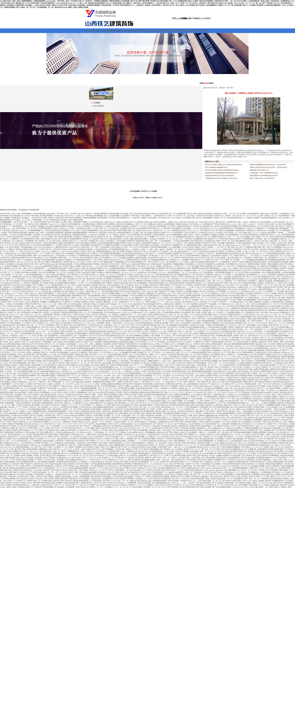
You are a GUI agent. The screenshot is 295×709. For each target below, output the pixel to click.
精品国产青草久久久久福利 (74, 262)
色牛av (37, 298)
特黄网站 (131, 479)
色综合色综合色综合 (32, 424)
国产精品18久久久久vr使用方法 (254, 424)
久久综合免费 (123, 361)
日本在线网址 (196, 323)
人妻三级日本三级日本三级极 (59, 363)
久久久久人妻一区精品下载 (56, 304)
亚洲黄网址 (55, 346)
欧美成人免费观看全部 (180, 426)
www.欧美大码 (107, 281)
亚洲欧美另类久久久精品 (37, 380)
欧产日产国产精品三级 (229, 247)
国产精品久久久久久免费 (159, 455)
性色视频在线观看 (126, 258)
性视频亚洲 (34, 302)
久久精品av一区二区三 (68, 369)
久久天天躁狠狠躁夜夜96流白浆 (182, 237)
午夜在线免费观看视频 (33, 274)
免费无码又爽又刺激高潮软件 (201, 426)
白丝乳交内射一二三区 (90, 266)
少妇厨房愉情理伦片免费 (29, 239)
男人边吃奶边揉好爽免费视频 (224, 413)
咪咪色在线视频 (206, 266)
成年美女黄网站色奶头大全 (158, 314)
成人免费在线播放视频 (11, 344)
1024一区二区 (260, 415)
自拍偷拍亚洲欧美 (44, 310)
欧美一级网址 (273, 342)
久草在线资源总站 (101, 249)
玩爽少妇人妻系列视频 (94, 415)
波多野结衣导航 (201, 285)
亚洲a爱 (93, 243)
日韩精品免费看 (158, 234)
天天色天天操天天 (92, 262)
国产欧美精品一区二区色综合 (194, 253)
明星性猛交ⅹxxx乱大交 (211, 340)
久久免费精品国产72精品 (209, 224)
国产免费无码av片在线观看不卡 (136, 401)
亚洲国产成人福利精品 (246, 451)
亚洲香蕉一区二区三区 (138, 226)
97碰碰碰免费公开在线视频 (182, 264)
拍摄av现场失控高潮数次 (139, 239)
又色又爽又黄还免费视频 (179, 298)
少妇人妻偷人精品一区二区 (248, 232)
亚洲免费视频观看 (249, 300)
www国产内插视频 (263, 460)
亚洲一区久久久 (249, 323)
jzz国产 (106, 222)
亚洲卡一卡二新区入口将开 (20, 251)
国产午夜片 (40, 232)
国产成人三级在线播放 (247, 325)
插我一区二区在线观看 (207, 432)
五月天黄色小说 (240, 333)
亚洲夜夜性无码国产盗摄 (236, 380)
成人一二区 (22, 380)
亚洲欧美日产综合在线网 (47, 388)
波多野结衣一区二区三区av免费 (54, 281)
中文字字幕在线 (118, 457)
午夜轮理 (230, 394)
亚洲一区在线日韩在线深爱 (185, 428)
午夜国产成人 (30, 306)
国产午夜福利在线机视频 (227, 451)
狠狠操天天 (285, 308)
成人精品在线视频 (273, 388)
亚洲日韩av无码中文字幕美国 (32, 344)
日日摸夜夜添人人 (254, 472)
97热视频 (91, 241)
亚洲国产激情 (76, 321)
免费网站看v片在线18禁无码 (49, 449)
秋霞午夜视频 (240, 321)
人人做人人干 (252, 224)
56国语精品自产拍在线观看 (161, 264)
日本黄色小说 (195, 325)
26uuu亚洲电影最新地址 (144, 323)
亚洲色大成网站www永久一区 (67, 432)
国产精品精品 (203, 455)
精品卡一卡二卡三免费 (41, 253)
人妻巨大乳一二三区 (249, 245)
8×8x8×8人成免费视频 (244, 413)
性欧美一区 (65, 321)
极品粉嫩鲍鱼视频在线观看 (103, 407)
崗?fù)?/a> (125, 31)
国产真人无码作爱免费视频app (106, 386)
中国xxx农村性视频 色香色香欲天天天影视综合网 (87, 413)
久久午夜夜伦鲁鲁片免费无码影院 (137, 277)
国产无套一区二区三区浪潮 (150, 407)
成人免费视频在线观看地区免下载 (22, 289)
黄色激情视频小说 (50, 487)
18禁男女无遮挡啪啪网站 (59, 352)
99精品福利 (84, 466)
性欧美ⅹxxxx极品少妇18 (84, 342)
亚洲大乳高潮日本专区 (265, 317)
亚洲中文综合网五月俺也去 (152, 371)
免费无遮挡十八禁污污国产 (205, 411)
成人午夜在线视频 (208, 457)
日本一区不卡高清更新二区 (84, 405)
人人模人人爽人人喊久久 (156, 249)
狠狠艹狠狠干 (189, 234)
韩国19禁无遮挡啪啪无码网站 (242, 375)
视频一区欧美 (16, 405)
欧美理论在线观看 (144, 483)
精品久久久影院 (179, 468)
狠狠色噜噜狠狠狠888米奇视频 (243, 344)
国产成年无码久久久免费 (281, 226)
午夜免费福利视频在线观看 (39, 399)
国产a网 (107, 230)
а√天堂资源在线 (96, 481)
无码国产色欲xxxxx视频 (72, 266)
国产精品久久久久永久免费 (90, 319)
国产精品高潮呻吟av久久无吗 (72, 291)
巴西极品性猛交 (11, 253)
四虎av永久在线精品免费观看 (119, 232)
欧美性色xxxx (163, 441)
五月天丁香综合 (144, 348)
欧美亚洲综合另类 (119, 317)
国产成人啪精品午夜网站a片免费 (153, 232)
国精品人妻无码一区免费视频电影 (242, 239)
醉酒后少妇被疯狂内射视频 (263, 340)
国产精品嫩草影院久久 (183, 274)
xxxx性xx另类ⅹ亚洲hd (121, 300)
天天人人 (48, 323)
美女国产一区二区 (174, 310)
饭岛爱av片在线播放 (104, 279)
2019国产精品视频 (165, 253)
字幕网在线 (66, 422)
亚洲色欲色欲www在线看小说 (133, 253)
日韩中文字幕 (263, 224)
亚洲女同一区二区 (52, 344)
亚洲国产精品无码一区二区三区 (258, 436)
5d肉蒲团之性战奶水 (152, 281)
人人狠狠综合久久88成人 (131, 371)
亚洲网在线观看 (9, 388)
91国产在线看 (12, 422)
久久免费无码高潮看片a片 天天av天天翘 (93, 390)
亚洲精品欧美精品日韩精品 (90, 264)
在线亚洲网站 (118, 338)
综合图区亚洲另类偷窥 (69, 407)
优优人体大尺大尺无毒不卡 (248, 453)
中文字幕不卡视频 (235, 300)
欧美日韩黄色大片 (220, 371)
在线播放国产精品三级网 (191, 312)
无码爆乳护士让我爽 (233, 251)
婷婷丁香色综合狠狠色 (20, 445)
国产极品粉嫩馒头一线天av (203, 363)
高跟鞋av (291, 422)
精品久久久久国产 (105, 338)
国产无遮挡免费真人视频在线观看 (57, 434)
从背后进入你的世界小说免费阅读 (17, 369)
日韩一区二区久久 (257, 291)
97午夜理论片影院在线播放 (227, 445)
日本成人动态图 (67, 470)
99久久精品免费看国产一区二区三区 (183, 441)
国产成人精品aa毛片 (98, 455)
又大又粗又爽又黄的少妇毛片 (72, 428)
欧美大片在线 (114, 462)
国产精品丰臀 (128, 384)
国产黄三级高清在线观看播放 (14, 468)
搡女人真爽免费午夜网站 (78, 222)
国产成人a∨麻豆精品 (247, 460)
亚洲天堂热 (106, 411)
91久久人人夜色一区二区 (275, 314)
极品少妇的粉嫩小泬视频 (142, 319)
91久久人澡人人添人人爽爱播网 (92, 323)
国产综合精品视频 (248, 457)
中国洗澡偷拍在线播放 (172, 466)
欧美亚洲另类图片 (83, 464)
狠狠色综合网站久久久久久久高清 (244, 279)
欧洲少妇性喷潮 (123, 222)
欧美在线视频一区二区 (201, 399)
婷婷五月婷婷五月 (249, 464)
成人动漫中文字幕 (81, 331)
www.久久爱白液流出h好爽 (216, 468)
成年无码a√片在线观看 (183, 289)
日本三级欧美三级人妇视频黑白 (63, 253)
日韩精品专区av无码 (156, 258)
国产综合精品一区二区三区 (117, 304)
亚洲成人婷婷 (11, 418)
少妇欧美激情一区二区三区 (206, 365)
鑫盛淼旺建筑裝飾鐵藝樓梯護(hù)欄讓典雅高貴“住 (221, 173)
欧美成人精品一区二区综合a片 (141, 420)
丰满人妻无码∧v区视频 (176, 327)
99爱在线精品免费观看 (274, 464)
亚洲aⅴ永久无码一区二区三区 (87, 277)
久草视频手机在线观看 (111, 245)
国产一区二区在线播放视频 (91, 283)
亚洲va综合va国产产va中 (67, 396)
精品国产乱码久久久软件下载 (208, 447)
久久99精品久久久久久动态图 (156, 436)
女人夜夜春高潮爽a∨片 (284, 327)
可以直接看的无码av (218, 354)
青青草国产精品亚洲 (176, 354)
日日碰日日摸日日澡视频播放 (38, 392)
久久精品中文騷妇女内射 (83, 371)
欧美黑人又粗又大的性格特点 (219, 367)
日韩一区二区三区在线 (62, 485)
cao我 (178, 293)
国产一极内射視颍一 (56, 350)
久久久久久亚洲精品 (146, 485)
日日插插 (69, 333)
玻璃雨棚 (142, 31)
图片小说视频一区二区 (41, 285)
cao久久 (23, 230)
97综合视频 (185, 323)
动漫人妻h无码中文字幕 (213, 245)
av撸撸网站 (216, 350)
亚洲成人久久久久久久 (218, 306)
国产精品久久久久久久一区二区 (187, 445)
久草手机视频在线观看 (222, 272)
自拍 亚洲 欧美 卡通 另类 (204, 258)
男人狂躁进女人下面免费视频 (125, 483)
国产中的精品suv (181, 424)
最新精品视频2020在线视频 (135, 418)
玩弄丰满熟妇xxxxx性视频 (149, 245)
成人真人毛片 (178, 239)
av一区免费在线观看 (283, 468)
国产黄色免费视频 (79, 338)
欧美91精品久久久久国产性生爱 (69, 457)
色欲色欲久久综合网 (263, 409)
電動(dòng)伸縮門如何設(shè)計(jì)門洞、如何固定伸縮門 (268, 167)
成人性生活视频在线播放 (111, 293)
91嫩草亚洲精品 (84, 396)
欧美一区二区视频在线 (194, 472)
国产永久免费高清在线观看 (10, 396)
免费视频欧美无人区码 (76, 451)
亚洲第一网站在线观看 (269, 264)
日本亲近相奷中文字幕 (118, 247)
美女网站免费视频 (165, 468)
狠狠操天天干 (125, 453)
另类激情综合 (78, 380)
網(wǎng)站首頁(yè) (92, 31)
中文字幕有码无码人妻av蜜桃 (36, 295)
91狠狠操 (187, 270)
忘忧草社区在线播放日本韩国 (143, 340)
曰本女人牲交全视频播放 (241, 420)
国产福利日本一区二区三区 (258, 335)
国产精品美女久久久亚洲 (101, 226)
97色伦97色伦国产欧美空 (213, 472)
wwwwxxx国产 (46, 298)
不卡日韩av (145, 390)
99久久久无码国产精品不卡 (230, 378)
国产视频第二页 (266, 380)
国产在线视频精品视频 (25, 462)
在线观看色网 (16, 277)
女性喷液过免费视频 (82, 420)
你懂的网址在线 (253, 380)
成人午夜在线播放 (189, 460)
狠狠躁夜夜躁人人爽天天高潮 (168, 346)
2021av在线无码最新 (267, 365)
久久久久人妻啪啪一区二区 (192, 396)
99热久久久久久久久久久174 (99, 329)
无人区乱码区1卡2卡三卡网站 (92, 327)
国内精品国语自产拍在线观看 (14, 325)
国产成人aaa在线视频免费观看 (129, 373)
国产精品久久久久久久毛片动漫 (175, 373)
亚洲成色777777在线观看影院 (11, 226)
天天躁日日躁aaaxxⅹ (282, 411)
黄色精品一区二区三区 (241, 466)
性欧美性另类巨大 (66, 287)
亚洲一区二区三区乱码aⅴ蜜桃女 (272, 338)
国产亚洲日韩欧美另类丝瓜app (114, 335)
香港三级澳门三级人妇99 (206, 466)
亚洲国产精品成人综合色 (80, 422)
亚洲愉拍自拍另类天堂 (90, 474)
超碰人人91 (166, 401)
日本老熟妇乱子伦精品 (125, 274)
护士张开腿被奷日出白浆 (262, 346)
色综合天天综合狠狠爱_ (189, 432)
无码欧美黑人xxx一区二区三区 (190, 340)
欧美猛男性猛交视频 (126, 342)
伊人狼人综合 (129, 323)
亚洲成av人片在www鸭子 (252, 396)
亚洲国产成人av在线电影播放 (17, 439)
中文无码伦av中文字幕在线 (119, 390)
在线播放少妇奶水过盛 (184, 474)
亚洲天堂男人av (198, 418)
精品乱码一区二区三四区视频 (224, 352)
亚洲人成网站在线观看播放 (179, 394)
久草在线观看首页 (66, 335)
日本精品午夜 (263, 470)
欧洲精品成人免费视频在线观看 (74, 234)
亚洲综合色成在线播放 (31, 405)
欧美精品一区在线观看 (66, 487)
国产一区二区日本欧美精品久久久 (19, 441)
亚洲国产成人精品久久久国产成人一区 (182, 331)
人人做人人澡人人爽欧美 (229, 268)
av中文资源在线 (160, 420)
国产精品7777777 (224, 399)
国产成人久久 (39, 270)
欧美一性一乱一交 (74, 474)
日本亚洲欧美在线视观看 (29, 321)
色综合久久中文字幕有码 (240, 291)
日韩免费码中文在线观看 (181, 228)
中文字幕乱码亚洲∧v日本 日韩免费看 (43, 258)
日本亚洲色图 (142, 310)
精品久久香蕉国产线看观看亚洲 (45, 396)
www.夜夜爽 (141, 228)
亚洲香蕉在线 (212, 283)
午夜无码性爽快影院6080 (231, 464)
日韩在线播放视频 (115, 354)
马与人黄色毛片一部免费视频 (22, 241)
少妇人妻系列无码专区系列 (51, 234)
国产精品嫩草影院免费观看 (101, 464)
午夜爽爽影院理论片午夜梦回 (59, 302)
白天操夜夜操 (203, 407)
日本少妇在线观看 (264, 222)
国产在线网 (277, 346)
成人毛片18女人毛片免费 (132, 237)
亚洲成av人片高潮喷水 (169, 388)
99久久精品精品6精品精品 (175, 283)
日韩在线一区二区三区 (211, 409)
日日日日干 (260, 388)
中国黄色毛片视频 (8, 428)
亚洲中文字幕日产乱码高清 (181, 277)
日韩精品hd (114, 380)
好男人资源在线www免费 (135, 327)
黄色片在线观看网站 (152, 386)
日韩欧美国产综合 (165, 447)
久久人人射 (10, 228)
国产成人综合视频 (247, 430)
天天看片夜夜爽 (272, 407)
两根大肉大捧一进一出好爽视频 (110, 237)
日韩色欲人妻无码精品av (230, 340)
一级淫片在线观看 (279, 409)
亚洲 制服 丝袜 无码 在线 (241, 338)
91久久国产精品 (125, 331)
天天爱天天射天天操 (198, 319)
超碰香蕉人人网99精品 (214, 405)
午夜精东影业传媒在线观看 (271, 479)
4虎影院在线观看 (140, 258)
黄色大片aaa (233, 289)
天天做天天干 (284, 350)
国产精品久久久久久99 (151, 382)
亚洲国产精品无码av (286, 443)
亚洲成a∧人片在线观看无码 (13, 287)
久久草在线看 (27, 396)
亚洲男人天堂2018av (177, 321)
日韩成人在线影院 (96, 302)
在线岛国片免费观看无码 (231, 424)
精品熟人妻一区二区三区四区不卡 (192, 388)
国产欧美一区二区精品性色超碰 (237, 342)
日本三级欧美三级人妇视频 (55, 430)
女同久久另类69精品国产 (155, 472)
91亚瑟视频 (230, 264)
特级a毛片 (57, 481)
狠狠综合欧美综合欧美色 (75, 441)
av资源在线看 (23, 476)
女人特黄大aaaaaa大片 (232, 245)
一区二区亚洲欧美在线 (226, 365)
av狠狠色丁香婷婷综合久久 (267, 283)
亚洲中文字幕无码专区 (271, 308)
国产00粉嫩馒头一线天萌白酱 (113, 449)
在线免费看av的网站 (229, 331)
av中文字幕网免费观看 (245, 352)
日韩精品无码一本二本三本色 (213, 310)
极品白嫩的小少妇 (82, 289)
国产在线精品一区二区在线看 (171, 449)
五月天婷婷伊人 (164, 251)
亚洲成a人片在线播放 (123, 399)
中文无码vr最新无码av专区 (84, 356)
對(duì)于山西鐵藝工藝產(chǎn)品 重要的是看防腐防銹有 (223, 164)
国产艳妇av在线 (76, 399)
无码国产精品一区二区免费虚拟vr (265, 258)
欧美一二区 (64, 346)
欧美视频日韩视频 (258, 466)
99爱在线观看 (221, 300)
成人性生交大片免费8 (16, 359)
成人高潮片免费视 (98, 365)
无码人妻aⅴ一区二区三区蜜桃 (237, 285)
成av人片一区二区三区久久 (16, 409)
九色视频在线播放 (211, 396)
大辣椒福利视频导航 (84, 445)
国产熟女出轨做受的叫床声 (80, 346)
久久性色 (90, 234)
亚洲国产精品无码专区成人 (23, 470)
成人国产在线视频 (116, 434)
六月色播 (8, 367)
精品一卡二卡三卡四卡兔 (265, 426)
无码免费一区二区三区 (151, 487)
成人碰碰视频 (172, 325)
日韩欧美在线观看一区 (205, 443)
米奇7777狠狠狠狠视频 (23, 333)
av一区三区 (169, 258)
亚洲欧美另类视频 (162, 323)
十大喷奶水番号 (90, 434)
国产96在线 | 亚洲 (212, 378)
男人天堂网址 (271, 243)
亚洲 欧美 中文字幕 (141, 426)
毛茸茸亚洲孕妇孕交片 (100, 346)
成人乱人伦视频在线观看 (192, 306)
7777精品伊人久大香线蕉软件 (277, 390)
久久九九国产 (213, 302)
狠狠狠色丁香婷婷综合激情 (268, 350)
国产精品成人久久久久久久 (159, 256)
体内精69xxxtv (112, 331)
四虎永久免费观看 (272, 466)
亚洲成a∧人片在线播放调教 (237, 354)
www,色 (98, 356)
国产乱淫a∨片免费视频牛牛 (284, 483)
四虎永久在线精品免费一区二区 (18, 237)
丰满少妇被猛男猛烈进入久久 (76, 460)
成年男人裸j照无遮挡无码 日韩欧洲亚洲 (65, 327)
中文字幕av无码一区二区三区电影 (217, 485)
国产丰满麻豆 (107, 283)
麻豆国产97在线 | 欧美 (232, 476)
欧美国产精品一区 (225, 415)
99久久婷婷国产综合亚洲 (195, 420)
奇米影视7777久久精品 (248, 289)
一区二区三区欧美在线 (272, 321)
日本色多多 (129, 285)
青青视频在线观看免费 (97, 331)
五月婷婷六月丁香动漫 (142, 476)
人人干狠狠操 (188, 439)
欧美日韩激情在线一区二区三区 (267, 304)
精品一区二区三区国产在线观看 (197, 354)
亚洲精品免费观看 (259, 432)
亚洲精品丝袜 (157, 428)
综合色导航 (271, 361)
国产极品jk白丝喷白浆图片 (232, 481)
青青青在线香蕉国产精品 (123, 283)
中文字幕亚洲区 (73, 274)
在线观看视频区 (174, 272)
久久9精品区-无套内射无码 (130, 378)
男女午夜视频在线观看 (233, 382)
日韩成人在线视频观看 (84, 350)
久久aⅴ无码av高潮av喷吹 (152, 373)
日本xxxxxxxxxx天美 (240, 487)
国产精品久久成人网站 (277, 298)
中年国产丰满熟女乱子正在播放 (163, 291)
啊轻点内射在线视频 (117, 430)
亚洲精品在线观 (24, 487)
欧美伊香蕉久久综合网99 (284, 451)
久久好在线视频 (136, 487)
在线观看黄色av (43, 346)
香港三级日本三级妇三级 (169, 378)
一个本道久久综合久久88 (196, 287)
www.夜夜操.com (136, 386)
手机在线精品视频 (223, 390)
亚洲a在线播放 (125, 340)
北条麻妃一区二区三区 (112, 415)
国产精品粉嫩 (102, 434)
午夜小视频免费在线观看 (271, 272)
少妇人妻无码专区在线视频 (122, 476)
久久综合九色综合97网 (70, 426)
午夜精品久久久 (175, 260)
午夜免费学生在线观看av (200, 476)
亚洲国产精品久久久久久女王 (107, 340)
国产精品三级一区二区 (218, 356)
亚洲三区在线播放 (136, 329)
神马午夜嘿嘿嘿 (225, 279)
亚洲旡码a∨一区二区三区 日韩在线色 (185, 279)
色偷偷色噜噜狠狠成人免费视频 (247, 474)
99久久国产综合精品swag (45, 264)
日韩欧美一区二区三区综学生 (209, 331)
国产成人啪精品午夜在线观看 (223, 483)
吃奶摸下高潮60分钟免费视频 (12, 424)
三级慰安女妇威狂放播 (173, 439)
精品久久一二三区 (179, 483)
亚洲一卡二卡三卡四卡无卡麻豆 (32, 335)
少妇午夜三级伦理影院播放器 (146, 325)
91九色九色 (260, 323)
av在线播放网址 (73, 270)
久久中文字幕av (142, 279)
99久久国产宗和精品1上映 (33, 394)
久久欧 (128, 234)
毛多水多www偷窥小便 (103, 317)
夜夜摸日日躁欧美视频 (92, 409)
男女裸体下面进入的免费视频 (127, 392)
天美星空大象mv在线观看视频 (151, 474)
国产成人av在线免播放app (71, 453)
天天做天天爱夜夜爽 (149, 441)
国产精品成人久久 (40, 333)
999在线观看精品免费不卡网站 (279, 253)
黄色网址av (215, 293)
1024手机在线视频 (97, 401)
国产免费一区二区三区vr (37, 363)
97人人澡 (97, 371)
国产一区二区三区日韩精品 (225, 363)
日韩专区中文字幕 (209, 243)
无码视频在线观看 (233, 312)
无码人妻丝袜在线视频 (192, 243)
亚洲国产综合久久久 (189, 481)
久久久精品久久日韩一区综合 (69, 388)
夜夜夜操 (31, 232)
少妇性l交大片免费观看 (79, 352)
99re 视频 (178, 306)
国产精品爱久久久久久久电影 (178, 262)
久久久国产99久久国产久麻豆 (41, 447)
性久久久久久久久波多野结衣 (136, 272)
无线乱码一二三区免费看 (228, 302)
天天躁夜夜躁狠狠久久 (35, 230)
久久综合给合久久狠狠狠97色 (171, 245)
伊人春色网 (70, 256)
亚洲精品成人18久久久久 (103, 350)
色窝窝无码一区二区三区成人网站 (261, 468)
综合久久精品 (76, 285)
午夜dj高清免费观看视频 (110, 291)
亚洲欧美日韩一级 (189, 466)
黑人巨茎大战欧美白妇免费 (241, 407)
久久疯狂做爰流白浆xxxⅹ (116, 455)
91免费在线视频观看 (251, 428)
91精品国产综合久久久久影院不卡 (181, 342)
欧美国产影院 (160, 470)
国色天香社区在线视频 (120, 405)
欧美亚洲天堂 (96, 245)
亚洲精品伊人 (18, 317)
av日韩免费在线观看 (66, 354)
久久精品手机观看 (26, 436)
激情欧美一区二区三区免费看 (186, 304)
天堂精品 (153, 239)
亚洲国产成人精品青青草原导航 (172, 462)
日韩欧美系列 (227, 249)
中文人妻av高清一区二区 (158, 321)
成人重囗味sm (141, 434)
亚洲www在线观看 (25, 418)
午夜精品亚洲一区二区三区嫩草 (139, 270)
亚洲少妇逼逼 (30, 432)
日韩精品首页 (169, 304)
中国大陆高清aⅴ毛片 (207, 390)
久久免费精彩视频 (83, 256)
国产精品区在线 (197, 241)
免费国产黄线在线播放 (63, 476)
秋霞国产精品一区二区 (193, 409)
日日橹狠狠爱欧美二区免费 (88, 369)
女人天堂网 (226, 274)
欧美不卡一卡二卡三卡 (212, 249)
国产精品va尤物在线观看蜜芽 (141, 405)
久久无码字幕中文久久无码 (51, 424)
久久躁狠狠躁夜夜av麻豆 (193, 245)
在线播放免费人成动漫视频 (134, 338)
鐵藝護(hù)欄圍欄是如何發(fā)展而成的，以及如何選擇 (268, 164)
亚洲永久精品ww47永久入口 (115, 260)
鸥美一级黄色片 (190, 382)
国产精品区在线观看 (85, 249)
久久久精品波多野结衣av (224, 228)
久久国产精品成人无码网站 (65, 293)
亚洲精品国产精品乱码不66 (91, 411)
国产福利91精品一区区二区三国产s (53, 451)
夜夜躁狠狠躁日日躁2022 (197, 384)
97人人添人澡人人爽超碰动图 (41, 314)
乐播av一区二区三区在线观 (202, 270)
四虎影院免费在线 (115, 443)
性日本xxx (186, 479)
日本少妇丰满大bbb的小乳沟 (245, 388)
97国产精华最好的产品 (258, 462)
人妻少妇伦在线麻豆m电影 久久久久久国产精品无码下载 (193, 335)
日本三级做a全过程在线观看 (63, 342)
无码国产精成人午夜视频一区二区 (49, 306)
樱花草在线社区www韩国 (67, 439)
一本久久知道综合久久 (257, 329)
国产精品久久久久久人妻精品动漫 (227, 308)
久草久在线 (123, 428)
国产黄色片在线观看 (158, 222)
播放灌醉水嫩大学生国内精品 (278, 331)
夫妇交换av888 (133, 317)
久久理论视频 (89, 428)
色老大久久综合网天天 (160, 333)
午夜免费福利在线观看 (86, 439)
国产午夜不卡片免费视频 (272, 247)
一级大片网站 (98, 260)
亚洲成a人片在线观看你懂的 (273, 302)
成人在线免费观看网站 (230, 430)
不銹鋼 (117, 31)
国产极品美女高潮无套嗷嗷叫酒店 (80, 317)
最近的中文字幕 (139, 251)
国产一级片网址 (223, 432)
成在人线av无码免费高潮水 (242, 399)
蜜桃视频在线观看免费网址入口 (81, 310)
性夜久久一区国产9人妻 (255, 241)
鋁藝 (113, 31)
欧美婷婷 (107, 344)
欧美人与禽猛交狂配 (127, 266)
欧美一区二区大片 (89, 457)
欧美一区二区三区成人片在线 (263, 251)
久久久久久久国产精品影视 (179, 390)
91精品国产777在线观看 (207, 304)
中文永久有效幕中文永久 (115, 436)
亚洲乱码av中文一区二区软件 (235, 472)
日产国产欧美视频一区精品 (260, 434)
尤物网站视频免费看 (193, 295)
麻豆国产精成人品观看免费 (50, 453)
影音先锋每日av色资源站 (100, 256)
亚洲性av (251, 418)
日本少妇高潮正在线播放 (32, 361)
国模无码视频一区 (179, 401)
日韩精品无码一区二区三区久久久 (131, 302)
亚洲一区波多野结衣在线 (26, 346)
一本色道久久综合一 (82, 287)
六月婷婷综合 (86, 378)
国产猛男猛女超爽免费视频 (241, 432)
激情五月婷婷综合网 (14, 430)
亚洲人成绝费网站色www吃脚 (198, 268)
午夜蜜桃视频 (119, 262)
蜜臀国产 (56, 386)
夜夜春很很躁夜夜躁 (81, 481)
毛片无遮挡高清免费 (178, 455)
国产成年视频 (135, 413)
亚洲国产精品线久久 (219, 237)
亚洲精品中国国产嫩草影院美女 (194, 281)
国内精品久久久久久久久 (67, 390)
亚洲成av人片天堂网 (103, 405)
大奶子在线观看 (247, 361)
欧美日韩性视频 (176, 434)
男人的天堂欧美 (45, 247)
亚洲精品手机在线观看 (161, 476)
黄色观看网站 (183, 325)
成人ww (113, 222)
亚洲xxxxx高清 (85, 432)
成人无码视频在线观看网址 (267, 443)
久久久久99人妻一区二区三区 (78, 455)
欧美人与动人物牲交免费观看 (250, 302)
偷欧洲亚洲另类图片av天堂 (50, 321)
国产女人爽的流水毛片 (217, 222)
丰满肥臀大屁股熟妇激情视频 (106, 342)
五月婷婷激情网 (121, 407)
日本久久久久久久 (74, 281)
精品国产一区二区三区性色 (99, 468)
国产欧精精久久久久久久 (157, 272)
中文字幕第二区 (226, 260)
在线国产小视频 (261, 422)
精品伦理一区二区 (228, 409)
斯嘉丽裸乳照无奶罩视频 (122, 464)
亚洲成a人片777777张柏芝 (18, 407)
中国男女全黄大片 (25, 245)
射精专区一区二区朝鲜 (230, 256)
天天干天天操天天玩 (111, 228)
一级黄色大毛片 (173, 222)
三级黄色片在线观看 (265, 281)
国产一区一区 (123, 481)
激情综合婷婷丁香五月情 (129, 308)
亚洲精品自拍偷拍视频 (88, 472)
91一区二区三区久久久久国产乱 (171, 243)
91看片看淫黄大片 (247, 359)
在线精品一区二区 (37, 329)
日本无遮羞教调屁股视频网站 (110, 253)
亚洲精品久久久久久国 (70, 230)
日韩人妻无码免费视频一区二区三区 (52, 272)
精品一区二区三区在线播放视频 (91, 312)
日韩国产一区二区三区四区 (72, 409)
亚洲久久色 (12, 312)
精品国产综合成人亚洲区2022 (252, 378)
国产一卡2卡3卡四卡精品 (16, 291)
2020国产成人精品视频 (201, 226)
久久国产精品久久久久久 (109, 352)
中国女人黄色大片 (30, 293)
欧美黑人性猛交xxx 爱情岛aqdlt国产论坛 (205, 430)
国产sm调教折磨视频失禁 (121, 287)
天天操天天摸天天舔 (154, 338)
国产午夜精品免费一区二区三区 (60, 382)
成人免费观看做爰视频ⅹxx (102, 251)
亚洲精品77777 (67, 405)
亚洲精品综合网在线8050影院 (255, 262)
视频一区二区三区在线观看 (26, 388)
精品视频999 (69, 243)
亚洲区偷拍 (33, 249)
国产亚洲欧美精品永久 (153, 295)
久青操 (76, 264)
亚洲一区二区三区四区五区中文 (20, 466)
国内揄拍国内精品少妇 (111, 321)
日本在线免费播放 (227, 474)
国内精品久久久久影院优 (119, 420)
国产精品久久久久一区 (98, 354)
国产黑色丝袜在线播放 (187, 443)
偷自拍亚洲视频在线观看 (195, 327)
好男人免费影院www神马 (41, 369)
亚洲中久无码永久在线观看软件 (282, 224)
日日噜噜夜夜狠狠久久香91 (47, 228)
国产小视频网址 (108, 356)
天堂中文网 (98, 228)
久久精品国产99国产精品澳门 (21, 464)
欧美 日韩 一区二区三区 (35, 325)
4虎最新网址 (58, 289)
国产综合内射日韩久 (191, 369)
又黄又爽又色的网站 (168, 367)
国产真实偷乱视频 (75, 304)
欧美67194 (227, 369)
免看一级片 (211, 281)
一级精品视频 (246, 411)
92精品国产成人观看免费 (141, 234)
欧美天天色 (277, 441)
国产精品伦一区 (260, 331)
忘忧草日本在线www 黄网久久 (64, 249)
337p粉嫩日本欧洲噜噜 (226, 243)
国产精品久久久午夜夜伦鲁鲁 (27, 428)
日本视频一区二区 (275, 230)
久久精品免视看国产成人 (211, 424)
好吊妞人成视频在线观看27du (221, 455)
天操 (130, 396)
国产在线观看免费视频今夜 (158, 260)
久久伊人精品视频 (107, 399)
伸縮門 (132, 31)
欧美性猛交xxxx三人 (48, 348)
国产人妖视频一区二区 (8, 279)
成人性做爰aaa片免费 (59, 401)
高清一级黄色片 (16, 342)
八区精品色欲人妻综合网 (282, 363)
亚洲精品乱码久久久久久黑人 (231, 434)
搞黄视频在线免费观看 (255, 260)
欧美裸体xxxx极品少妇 (258, 342)
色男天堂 (79, 487)
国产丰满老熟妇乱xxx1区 (72, 279)
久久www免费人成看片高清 (200, 394)
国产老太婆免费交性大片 (65, 300)
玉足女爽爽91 (219, 439)
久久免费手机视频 (25, 253)
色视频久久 (132, 485)
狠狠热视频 (214, 268)
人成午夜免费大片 (104, 457)
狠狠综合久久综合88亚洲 (211, 256)
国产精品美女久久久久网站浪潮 (216, 239)
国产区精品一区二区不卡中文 (224, 266)
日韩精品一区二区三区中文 (64, 384)
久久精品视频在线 (239, 274)
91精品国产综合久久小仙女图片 (212, 232)
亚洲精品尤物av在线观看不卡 (207, 403)
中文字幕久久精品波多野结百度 (180, 226)
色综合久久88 (31, 359)
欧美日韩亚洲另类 (138, 447)
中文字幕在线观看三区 (98, 466)
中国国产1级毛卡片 (32, 287)
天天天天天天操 (275, 319)
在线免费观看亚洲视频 (171, 413)
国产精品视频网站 (141, 283)
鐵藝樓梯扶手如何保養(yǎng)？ (259, 170)
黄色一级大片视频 (81, 470)
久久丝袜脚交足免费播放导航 (148, 367)
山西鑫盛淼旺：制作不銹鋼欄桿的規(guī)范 (264, 173)
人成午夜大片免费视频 (30, 283)
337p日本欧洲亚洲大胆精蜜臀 (230, 323)
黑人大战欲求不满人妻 (132, 359)
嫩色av (60, 348)
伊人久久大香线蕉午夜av (194, 462)
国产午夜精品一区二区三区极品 (212, 401)
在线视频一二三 (193, 401)
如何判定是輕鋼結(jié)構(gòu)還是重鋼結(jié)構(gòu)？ (222, 170)
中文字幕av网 (36, 487)
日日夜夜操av (177, 369)
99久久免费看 (6, 485)
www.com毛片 (66, 251)
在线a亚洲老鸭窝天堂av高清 (110, 369)
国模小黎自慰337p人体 (115, 418)
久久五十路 (125, 293)
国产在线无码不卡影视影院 (203, 274)
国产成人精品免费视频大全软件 (101, 424)
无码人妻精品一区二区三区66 (262, 237)
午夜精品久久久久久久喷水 (147, 468)
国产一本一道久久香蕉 (138, 314)
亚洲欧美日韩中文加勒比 (285, 344)
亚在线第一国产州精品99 (19, 373)
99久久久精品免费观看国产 (190, 256)
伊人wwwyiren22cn (224, 466)
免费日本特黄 (248, 382)
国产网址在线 (179, 464)
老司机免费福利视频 (208, 445)
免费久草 (105, 319)
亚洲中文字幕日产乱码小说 (65, 325)
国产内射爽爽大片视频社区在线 (277, 310)
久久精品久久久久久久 (209, 279)
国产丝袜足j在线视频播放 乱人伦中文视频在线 (239, 449)
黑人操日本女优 (281, 317)
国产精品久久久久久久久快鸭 (78, 359)
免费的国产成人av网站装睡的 (117, 413)
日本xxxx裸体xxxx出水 (135, 432)
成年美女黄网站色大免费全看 (163, 453)
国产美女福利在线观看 (248, 268)
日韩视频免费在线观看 (223, 335)
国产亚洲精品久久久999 (138, 321)
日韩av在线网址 (174, 481)
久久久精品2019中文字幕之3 (180, 418)
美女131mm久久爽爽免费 (133, 281)
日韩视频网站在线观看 (128, 352)
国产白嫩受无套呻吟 (44, 289)
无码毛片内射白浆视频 (44, 476)
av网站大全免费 (69, 348)
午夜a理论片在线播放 (25, 474)
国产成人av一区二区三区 (56, 317)
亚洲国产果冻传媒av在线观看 (26, 272)
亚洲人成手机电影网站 (26, 354)
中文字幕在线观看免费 (261, 277)
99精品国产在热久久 (41, 352)
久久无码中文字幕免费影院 (204, 264)
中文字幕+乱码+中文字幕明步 (182, 285)
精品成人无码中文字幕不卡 (252, 476)
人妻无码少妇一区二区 (161, 230)
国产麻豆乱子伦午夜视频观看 (54, 455)
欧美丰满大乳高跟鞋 (205, 460)
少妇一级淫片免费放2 (254, 321)
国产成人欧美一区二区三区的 (147, 403)
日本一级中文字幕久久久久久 (154, 262)
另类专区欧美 (100, 418)
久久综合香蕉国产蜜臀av (124, 289)
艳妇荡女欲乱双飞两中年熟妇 (168, 432)
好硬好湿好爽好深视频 (186, 403)
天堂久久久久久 (193, 230)
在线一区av (146, 291)
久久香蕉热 (29, 384)
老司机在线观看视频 (187, 487)
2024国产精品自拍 (161, 405)
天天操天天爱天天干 (191, 232)
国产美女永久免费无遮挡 (176, 268)
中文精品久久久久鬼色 (251, 367)
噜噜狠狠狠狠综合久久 (282, 281)
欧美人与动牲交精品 (275, 415)
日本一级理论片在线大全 (243, 348)
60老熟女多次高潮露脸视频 (143, 411)
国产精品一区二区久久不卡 (177, 329)
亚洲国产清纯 (168, 338)
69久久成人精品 (163, 434)
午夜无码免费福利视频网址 (231, 447)
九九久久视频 (44, 428)
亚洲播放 (43, 302)
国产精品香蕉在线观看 (126, 388)
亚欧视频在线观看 (221, 270)
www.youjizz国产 (232, 359)
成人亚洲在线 (28, 270)
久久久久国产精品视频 (170, 487)
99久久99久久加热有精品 (105, 241)
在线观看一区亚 (198, 300)
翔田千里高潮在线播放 (188, 422)
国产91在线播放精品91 (176, 420)
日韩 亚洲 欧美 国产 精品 (206, 382)
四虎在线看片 (99, 436)
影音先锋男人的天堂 (85, 308)
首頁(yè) (222, 88)
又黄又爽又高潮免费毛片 (109, 266)
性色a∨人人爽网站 (7, 249)
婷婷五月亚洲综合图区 (110, 453)
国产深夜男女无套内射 (128, 462)
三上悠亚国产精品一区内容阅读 (188, 457)
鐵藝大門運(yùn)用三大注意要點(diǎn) (262, 178)
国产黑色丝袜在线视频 (236, 306)
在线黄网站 (49, 325)
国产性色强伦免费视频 (133, 262)
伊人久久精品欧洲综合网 (142, 424)
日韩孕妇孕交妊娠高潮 (194, 249)
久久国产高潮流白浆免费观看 (54, 274)
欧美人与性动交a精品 (238, 319)
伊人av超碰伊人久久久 (119, 329)
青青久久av (259, 256)
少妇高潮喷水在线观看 (120, 226)
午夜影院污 (14, 335)
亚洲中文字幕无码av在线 (184, 258)
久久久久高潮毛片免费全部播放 (201, 314)
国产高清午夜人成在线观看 (101, 363)
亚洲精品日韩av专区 (128, 228)
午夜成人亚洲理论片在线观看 (209, 422)
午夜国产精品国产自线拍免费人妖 (31, 365)
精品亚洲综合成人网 (237, 253)
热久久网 (220, 382)
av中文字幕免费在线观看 (246, 283)
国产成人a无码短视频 (239, 485)
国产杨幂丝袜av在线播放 (123, 350)
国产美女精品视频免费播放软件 (112, 277)
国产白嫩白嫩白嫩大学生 (161, 483)
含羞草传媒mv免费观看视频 (42, 403)
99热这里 (226, 344)
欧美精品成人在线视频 (262, 399)
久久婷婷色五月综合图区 (233, 428)
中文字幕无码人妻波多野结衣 (138, 455)
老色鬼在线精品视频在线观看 (134, 409)
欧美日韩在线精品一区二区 (261, 441)
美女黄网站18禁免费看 (55, 232)
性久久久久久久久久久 (159, 390)
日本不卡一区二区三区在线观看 (97, 380)
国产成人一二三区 (247, 256)
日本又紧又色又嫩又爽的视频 (283, 434)
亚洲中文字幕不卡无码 (82, 314)
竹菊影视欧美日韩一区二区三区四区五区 (148, 464)
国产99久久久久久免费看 (43, 436)
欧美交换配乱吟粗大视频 (267, 279)
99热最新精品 (39, 474)
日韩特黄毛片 (60, 441)
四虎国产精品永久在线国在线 (112, 298)
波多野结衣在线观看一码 (65, 260)
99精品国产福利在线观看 (143, 384)
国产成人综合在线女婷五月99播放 (102, 392)
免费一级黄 (115, 378)
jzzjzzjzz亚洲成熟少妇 (165, 289)
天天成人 (61, 394)
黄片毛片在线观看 (13, 281)
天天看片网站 (69, 289)
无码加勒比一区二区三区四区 (42, 237)
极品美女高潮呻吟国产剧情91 (213, 251)
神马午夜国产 (15, 247)
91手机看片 (257, 411)
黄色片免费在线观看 (276, 462)
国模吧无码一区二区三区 (73, 361)
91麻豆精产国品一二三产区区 (150, 396)
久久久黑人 (4, 363)
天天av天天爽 (236, 367)
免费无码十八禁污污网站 (59, 399)
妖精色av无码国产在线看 (133, 394)
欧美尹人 (89, 228)
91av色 (15, 302)
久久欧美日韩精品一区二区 (123, 422)
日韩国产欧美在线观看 (20, 415)
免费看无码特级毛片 (84, 260)
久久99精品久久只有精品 (98, 430)
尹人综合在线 (276, 285)
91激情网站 (47, 342)
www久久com (287, 247)
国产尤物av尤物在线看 (110, 308)
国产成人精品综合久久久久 (256, 253)
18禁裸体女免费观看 (210, 323)
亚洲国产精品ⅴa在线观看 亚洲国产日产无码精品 (171, 319)
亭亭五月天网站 (73, 411)
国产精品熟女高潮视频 (209, 361)
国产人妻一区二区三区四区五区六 (207, 474)
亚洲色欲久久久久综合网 (276, 432)
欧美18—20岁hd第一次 (63, 436)
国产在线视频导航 (51, 335)
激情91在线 (282, 243)
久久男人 (261, 245)
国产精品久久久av (110, 481)
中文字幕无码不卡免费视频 (125, 356)
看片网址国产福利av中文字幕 (130, 380)
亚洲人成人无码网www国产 (133, 312)
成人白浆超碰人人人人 (150, 378)
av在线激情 (220, 264)
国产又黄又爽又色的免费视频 (137, 430)
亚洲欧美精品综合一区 (286, 300)
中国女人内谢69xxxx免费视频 (142, 293)
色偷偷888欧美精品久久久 (196, 283)
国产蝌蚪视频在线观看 (23, 256)
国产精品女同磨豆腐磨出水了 (44, 245)
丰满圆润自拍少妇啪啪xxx (246, 266)
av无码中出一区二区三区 (278, 348)
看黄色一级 (127, 354)
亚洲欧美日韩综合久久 (236, 314)
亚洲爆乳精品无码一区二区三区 (69, 375)
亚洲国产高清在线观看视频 (45, 260)
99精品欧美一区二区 (39, 350)
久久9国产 (136, 232)
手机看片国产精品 (23, 350)
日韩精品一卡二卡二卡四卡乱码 (261, 295)
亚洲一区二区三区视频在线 (145, 224)
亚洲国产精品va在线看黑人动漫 (228, 411)
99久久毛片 (34, 451)
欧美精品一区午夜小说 (114, 359)
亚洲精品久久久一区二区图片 (177, 348)
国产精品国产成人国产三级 (21, 401)
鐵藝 (109, 31)
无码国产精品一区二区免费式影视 (39, 481)
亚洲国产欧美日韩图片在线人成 (123, 230)
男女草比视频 (160, 411)
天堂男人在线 (24, 302)
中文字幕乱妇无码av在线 (39, 373)
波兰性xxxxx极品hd (120, 485)
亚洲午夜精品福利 (25, 386)
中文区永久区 (55, 422)
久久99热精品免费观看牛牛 (180, 399)
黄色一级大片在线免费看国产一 (36, 268)
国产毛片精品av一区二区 (161, 270)
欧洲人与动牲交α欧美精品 (28, 308)
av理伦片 (58, 466)
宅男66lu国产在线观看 (41, 401)
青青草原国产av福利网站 (246, 281)
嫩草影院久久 (191, 321)
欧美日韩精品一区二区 (283, 340)
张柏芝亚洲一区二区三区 (144, 274)
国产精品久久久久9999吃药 (245, 443)
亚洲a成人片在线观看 (191, 361)
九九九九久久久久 (15, 270)
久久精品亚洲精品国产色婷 (246, 243)
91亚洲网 (167, 371)
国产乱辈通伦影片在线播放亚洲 (30, 312)
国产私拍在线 (243, 371)
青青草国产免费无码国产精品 (138, 241)
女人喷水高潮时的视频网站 (45, 462)
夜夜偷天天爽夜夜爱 (91, 399)
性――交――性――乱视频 (257, 403)
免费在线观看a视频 (261, 369)
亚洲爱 (205, 306)
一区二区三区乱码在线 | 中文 (203, 228)
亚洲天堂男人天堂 (139, 399)
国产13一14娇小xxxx (80, 485)
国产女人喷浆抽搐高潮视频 (47, 359)
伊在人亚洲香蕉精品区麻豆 (116, 441)
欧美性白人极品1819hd (9, 436)
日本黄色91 (9, 298)
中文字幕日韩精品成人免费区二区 (145, 354)
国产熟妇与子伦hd (207, 230)
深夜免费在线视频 (261, 348)
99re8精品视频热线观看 (37, 409)
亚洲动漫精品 (212, 287)
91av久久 (96, 298)
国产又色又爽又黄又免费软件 (283, 430)
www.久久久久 (55, 224)
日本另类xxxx (232, 460)
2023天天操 (55, 428)
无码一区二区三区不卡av (107, 388)
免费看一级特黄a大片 (164, 266)
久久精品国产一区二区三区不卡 (154, 300)
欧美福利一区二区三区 (26, 279)
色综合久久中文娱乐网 (194, 392)
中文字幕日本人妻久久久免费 (64, 298)
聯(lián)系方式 (205, 31)
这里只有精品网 (120, 479)
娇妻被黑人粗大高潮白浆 (84, 447)
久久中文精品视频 (192, 266)
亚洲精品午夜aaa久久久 (274, 354)
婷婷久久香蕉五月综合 (23, 483)
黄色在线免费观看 (23, 403)
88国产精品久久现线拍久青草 (280, 487)
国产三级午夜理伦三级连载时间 (25, 367)
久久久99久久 (54, 407)
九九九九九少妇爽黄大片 (50, 251)
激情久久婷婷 (108, 483)
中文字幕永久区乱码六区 (50, 405)
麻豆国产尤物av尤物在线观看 (26, 449)
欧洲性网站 (275, 413)
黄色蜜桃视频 (176, 350)
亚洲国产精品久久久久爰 (29, 266)
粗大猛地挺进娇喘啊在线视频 (108, 243)
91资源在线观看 (155, 401)
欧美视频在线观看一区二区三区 (89, 293)
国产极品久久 (151, 253)
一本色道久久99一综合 (170, 380)
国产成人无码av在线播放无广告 (112, 285)
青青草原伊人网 (77, 434)
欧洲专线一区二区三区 (164, 415)
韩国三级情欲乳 (69, 464)
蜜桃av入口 (95, 291)
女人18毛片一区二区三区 (247, 470)
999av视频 (125, 321)
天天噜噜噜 (98, 310)
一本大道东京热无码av (133, 470)
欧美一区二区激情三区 (17, 481)
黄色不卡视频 (124, 386)
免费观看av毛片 (220, 460)
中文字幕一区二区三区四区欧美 (238, 392)
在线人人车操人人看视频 (246, 222)
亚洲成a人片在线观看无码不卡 (230, 396)
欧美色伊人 (261, 243)
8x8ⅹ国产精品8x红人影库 (267, 300)
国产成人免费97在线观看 (123, 251)
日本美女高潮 (18, 384)
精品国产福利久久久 (70, 241)
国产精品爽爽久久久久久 (108, 258)
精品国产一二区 (240, 260)
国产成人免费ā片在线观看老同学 (50, 262)
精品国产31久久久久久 (192, 449)
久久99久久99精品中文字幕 (63, 420)
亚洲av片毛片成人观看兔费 (223, 373)
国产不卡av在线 (220, 314)
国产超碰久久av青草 (60, 222)
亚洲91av (23, 243)
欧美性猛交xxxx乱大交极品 (210, 386)
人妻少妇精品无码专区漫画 (242, 369)
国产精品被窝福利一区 (238, 298)
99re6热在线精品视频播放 (31, 281)
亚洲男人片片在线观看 (51, 312)
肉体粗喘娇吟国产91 (155, 304)
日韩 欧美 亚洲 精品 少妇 (238, 329)
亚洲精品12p (163, 342)
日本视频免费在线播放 (117, 268)
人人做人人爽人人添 (84, 298)
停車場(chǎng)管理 (153, 31)
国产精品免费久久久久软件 (125, 403)
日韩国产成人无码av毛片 (201, 338)
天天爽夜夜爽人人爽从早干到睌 (231, 262)
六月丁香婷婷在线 (96, 222)
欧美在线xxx (232, 287)
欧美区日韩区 (191, 455)
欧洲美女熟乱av (51, 365)
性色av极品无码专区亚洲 (24, 264)
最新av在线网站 (67, 331)
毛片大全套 (226, 422)
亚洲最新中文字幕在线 (140, 363)
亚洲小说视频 (5, 445)
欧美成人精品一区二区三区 (157, 356)
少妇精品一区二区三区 (183, 453)
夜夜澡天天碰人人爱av (70, 386)
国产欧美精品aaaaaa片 (113, 312)
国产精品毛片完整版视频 (225, 230)
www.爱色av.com (84, 373)
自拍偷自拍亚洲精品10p (140, 264)
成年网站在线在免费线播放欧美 (156, 394)
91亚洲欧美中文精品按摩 (97, 232)
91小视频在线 (112, 447)
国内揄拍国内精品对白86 (181, 371)
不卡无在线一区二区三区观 (219, 298)
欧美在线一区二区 (33, 291)
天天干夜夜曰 (246, 340)
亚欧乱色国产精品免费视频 (257, 319)
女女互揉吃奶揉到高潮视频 (118, 295)
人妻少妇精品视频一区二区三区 (210, 481)
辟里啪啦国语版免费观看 (56, 411)
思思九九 (158, 340)
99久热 (202, 291)
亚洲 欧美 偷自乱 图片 (242, 373)
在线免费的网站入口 (220, 325)
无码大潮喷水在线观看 (203, 375)
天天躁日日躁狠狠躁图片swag (91, 230)
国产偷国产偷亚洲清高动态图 (44, 483)
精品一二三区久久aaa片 (113, 306)
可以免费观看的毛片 (47, 308)
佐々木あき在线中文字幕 (24, 298)
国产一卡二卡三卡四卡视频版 (239, 237)
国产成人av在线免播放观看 (152, 451)
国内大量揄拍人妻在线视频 (151, 413)
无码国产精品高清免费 (35, 434)
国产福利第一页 (231, 232)
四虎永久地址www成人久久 (163, 287)
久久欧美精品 (155, 426)
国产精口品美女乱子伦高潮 (79, 401)
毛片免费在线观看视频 (20, 447)
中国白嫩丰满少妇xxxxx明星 (149, 344)
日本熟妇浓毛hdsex (280, 270)
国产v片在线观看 (226, 333)
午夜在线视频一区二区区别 (160, 335)
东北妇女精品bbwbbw (59, 310)
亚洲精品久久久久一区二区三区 (117, 487)
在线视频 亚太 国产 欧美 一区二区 (247, 479)
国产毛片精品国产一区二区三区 (75, 329)
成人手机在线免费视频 (236, 241)
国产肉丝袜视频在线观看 (222, 487)
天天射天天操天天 (45, 249)
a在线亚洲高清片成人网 (238, 270)
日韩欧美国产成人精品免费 (112, 409)
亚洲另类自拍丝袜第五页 (282, 382)
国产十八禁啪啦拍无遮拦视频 (250, 247)
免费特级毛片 (82, 325)
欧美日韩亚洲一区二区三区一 (280, 325)
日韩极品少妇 (180, 287)
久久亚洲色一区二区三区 (105, 274)
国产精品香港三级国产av (238, 295)
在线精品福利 (92, 338)
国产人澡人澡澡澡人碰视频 (254, 481)
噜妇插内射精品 (50, 394)
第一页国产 (151, 409)
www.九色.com (5, 447)
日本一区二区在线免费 (248, 401)
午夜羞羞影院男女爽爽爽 (26, 375)
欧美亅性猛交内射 (232, 310)
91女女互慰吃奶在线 (53, 230)
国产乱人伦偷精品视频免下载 (245, 317)
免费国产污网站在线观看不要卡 (68, 483)
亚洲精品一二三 (134, 441)
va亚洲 (87, 291)
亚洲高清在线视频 (286, 455)
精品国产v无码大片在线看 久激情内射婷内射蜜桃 (139, 243)
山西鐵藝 (183, 18)
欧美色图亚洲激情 (149, 268)
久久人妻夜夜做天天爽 (250, 312)
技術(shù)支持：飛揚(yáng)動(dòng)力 (147, 197)
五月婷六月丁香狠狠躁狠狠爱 (217, 253)
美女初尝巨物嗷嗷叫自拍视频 (138, 335)
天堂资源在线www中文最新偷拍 (100, 325)
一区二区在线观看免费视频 (237, 468)
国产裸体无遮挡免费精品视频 (59, 295)
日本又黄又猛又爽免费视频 (149, 449)
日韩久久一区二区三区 (201, 293)
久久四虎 (7, 371)
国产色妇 (162, 325)
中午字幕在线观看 (238, 390)
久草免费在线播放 (88, 224)
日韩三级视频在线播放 (56, 333)
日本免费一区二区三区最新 (64, 447)
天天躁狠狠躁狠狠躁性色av (119, 249)
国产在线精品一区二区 (43, 241)
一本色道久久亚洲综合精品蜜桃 (20, 234)
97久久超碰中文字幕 (153, 312)
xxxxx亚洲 (152, 346)
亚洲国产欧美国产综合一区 (35, 304)
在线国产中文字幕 (192, 464)
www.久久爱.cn (6, 455)
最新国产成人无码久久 (148, 317)
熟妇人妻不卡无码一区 (232, 405)
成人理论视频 (130, 279)
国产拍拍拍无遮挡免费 (63, 237)
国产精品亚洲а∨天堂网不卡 (94, 361)
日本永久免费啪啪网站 (174, 234)
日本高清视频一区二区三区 (26, 228)
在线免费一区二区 (165, 239)
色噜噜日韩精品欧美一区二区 (155, 329)
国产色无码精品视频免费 (67, 373)
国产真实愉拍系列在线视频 (227, 226)
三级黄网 (97, 453)
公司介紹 (104, 31)
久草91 (135, 396)
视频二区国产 (100, 447)
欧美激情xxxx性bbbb (91, 285)
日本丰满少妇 (172, 411)
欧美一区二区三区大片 (208, 451)
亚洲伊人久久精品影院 (255, 228)
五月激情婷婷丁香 (271, 439)
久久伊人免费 (169, 451)
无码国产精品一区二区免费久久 (214, 312)
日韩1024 (45, 327)
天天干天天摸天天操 (148, 306)
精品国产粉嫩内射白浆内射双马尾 (206, 333)
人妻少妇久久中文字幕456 (96, 451)
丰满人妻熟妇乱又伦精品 (224, 443)
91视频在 (213, 234)
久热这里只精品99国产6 (225, 321)
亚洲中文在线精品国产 (30, 426)
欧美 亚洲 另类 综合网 (285, 361)
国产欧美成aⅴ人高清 (286, 453)
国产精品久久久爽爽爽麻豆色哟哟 (268, 405)
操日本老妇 (184, 380)
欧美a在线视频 (20, 392)
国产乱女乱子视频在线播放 (33, 277)
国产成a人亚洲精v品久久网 (203, 308)
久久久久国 (4, 373)
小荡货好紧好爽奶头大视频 (53, 243)
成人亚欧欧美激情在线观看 (55, 226)
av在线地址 (210, 291)
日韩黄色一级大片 (263, 239)
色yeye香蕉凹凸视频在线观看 (215, 289)
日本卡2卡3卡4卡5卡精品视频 (232, 293)
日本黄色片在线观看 (188, 346)
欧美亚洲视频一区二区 (35, 468)
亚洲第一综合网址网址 (114, 323)
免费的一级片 (257, 373)
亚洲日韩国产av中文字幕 (223, 317)
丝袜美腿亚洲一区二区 (53, 468)
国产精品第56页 (89, 279)
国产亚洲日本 (63, 239)
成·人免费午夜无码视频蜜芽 (268, 266)
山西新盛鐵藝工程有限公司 (139, 191)
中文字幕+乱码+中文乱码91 (183, 375)
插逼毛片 (217, 274)
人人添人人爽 (249, 304)
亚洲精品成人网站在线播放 (64, 443)
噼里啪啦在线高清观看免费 (149, 392)
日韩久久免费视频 (127, 439)
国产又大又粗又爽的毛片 (32, 342)
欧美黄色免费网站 (261, 375)
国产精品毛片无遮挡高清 (61, 323)
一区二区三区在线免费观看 (276, 245)
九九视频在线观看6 (48, 445)
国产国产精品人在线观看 (54, 460)
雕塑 (136, 31)
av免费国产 (269, 291)
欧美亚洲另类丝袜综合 (21, 485)
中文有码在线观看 (7, 329)
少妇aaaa (194, 390)
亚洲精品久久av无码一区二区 (216, 462)
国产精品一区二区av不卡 (32, 378)
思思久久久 (290, 256)
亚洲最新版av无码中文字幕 (168, 422)
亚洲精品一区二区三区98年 (191, 413)
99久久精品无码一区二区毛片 (276, 241)
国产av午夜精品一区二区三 (93, 487)
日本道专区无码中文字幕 (42, 386)
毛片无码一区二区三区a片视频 (43, 300)
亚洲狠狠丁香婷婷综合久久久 (193, 260)
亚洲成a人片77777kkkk (14, 293)
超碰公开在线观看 (37, 439)
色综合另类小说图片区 (62, 403)
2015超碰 (261, 464)
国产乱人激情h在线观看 (123, 424)
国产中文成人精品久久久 (26, 310)
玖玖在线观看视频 (118, 256)
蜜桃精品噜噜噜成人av (216, 285)
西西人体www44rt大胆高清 (182, 363)
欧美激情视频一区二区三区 (148, 462)
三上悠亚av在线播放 (132, 460)
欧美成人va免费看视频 (165, 224)
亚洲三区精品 (130, 445)
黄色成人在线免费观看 (86, 340)
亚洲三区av (174, 256)
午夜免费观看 (85, 245)
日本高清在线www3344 (189, 436)
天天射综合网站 (128, 369)
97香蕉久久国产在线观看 (34, 323)
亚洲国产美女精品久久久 (44, 443)
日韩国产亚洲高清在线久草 (283, 392)
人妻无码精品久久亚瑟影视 (178, 356)
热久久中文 (166, 369)
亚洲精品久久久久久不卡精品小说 (218, 420)
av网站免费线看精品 (265, 289)
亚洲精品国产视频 (82, 354)
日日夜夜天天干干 (25, 472)
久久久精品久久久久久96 (191, 350)
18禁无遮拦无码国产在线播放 (92, 272)
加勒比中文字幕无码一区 (175, 485)
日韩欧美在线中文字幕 (263, 352)
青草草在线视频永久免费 (113, 394)
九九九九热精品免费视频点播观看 (75, 468)
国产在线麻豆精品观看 (53, 464)
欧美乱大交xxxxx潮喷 (221, 375)
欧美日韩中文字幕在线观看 (160, 285)
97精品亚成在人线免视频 (51, 291)
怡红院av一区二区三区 (243, 346)
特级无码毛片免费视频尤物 (275, 378)
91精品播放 (126, 415)
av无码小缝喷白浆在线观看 (74, 415)
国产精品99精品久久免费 (183, 415)
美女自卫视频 (12, 386)
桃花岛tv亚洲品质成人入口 (53, 361)
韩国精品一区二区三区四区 (33, 430)
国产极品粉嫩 (191, 407)
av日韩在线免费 (64, 418)
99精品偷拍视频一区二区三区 (14, 420)
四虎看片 (160, 439)
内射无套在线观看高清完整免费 (252, 310)
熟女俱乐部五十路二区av (255, 314)
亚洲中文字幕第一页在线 (189, 386)
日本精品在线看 (258, 407)
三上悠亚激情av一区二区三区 (103, 432)
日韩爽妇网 (207, 413)
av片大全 (209, 317)
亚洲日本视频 (151, 447)
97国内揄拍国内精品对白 (164, 274)
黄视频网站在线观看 (276, 403)
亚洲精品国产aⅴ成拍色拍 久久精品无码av (251, 230)
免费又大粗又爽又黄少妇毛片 (106, 428)
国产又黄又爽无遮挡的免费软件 (93, 270)
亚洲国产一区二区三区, (176, 249)
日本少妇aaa (210, 470)
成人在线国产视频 (47, 283)
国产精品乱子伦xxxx (262, 413)
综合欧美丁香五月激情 (51, 470)
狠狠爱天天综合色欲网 (114, 401)
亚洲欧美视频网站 (32, 348)
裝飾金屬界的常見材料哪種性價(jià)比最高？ (264, 175)
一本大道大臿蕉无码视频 (134, 436)
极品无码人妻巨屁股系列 (67, 365)
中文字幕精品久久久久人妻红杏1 (230, 304)
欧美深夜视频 (128, 375)
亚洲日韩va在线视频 (156, 283)
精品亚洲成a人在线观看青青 (102, 479)
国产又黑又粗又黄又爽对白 (13, 306)
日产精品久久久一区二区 (275, 323)
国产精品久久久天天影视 (281, 472)
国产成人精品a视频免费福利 (45, 371)
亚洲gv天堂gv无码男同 (74, 394)
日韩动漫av (72, 340)
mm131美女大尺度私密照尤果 (16, 399)
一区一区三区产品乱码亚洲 (138, 247)
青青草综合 (141, 356)
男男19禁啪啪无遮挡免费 (17, 232)
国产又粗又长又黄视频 (25, 457)
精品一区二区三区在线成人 (231, 386)
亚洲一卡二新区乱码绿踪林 (156, 327)
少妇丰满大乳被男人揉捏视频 (43, 340)
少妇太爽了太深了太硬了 (112, 375)
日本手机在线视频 (82, 243)
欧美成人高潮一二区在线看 (221, 277)
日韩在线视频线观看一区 (207, 441)
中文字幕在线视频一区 (15, 323)
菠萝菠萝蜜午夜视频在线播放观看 (270, 449)
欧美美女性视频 (278, 399)
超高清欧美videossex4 (265, 451)
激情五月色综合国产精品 (160, 277)
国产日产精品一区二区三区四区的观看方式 (120, 310)
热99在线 (119, 224)
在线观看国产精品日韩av (58, 268)
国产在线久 (57, 241)
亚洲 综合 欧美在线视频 (157, 226)
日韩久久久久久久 (22, 329)
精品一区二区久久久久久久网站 (88, 384)
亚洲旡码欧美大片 (255, 485)
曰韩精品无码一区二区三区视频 (250, 287)
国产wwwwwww (248, 405)
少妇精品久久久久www (158, 331)
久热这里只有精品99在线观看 (270, 249)
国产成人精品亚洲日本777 (181, 251)
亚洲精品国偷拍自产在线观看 (99, 333)
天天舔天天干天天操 (254, 333)
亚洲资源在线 (71, 430)
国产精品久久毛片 (104, 348)
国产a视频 (103, 443)
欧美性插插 (166, 426)
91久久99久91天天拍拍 (85, 300)
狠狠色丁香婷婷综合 (236, 327)
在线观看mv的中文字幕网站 (45, 457)
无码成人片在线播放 (98, 304)
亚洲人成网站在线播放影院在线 (206, 415)
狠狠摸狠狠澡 (77, 295)
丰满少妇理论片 (74, 378)
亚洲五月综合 (168, 428)
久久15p (276, 380)
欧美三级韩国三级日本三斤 (18, 451)
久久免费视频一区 (223, 291)
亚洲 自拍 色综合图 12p (189, 222)
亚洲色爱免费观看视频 (69, 312)
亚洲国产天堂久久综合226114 (44, 413)
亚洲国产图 (231, 222)
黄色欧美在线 (177, 270)
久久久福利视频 (174, 247)
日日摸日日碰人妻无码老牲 (185, 365)
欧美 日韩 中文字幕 (250, 249)
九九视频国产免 (78, 403)
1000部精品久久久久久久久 (145, 289)
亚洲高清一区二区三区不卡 (199, 329)
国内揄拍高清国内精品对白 (208, 262)
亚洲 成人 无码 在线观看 (38, 407)
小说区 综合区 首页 (17, 348)
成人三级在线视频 (92, 403)
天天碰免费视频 (260, 361)
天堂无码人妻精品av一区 (101, 314)
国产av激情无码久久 (53, 319)
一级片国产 (191, 483)
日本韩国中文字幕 (73, 272)
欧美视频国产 (131, 256)
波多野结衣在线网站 (186, 411)
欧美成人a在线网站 (218, 380)
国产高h (223, 403)
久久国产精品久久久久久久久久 (275, 476)
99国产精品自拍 (47, 356)
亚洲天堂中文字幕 (108, 264)
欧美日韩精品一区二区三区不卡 (173, 407)
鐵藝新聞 (176, 31)
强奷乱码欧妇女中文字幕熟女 (87, 253)
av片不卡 (159, 359)
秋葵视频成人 (240, 228)
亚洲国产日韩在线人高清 (82, 251)
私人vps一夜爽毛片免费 (195, 344)
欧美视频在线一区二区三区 (257, 274)
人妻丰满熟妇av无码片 (138, 361)
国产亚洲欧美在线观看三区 (229, 361)
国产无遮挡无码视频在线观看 (117, 365)
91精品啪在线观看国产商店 (201, 352)
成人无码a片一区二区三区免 (214, 392)
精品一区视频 (206, 325)
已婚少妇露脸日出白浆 (48, 239)
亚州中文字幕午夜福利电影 (283, 371)
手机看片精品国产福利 (42, 222)
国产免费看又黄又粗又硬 (191, 310)
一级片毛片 (177, 447)
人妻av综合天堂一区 (203, 237)
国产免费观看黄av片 (67, 277)
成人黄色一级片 (19, 327)
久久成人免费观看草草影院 (36, 411)
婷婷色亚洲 (128, 411)
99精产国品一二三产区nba (68, 258)
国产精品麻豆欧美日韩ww (129, 466)
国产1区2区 (135, 390)
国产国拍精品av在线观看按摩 (122, 426)
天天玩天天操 (285, 445)
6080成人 (62, 359)
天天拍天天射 (210, 300)
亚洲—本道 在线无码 (174, 460)
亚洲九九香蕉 (11, 487)
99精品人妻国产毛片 (132, 306)
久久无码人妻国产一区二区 (260, 285)
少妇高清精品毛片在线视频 (210, 464)
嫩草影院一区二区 (111, 302)
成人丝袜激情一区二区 (103, 234)
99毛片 (157, 388)
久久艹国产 (95, 247)
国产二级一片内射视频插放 (160, 241)
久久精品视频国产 (270, 333)
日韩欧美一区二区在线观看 (199, 348)
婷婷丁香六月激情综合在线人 (44, 256)
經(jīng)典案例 (186, 31)
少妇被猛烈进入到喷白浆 (66, 445)
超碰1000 (53, 373)
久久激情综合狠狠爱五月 (175, 472)
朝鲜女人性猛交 (119, 234)
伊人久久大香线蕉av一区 (226, 281)
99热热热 (16, 331)
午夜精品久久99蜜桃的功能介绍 (85, 237)
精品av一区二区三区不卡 (221, 338)
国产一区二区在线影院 (51, 331)
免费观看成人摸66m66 (101, 426)
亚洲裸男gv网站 (251, 384)
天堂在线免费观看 (288, 272)
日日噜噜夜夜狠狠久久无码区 (247, 365)
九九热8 (246, 434)
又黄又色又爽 (187, 293)
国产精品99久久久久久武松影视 (159, 228)
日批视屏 (36, 234)
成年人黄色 (14, 321)
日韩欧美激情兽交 (219, 394)
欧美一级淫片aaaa (123, 264)
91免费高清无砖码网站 (168, 403)
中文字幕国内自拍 (271, 228)
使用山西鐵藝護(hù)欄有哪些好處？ (216, 167)
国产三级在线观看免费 (91, 295)
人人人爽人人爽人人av (236, 356)
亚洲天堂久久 (113, 466)
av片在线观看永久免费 (129, 245)
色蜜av (32, 476)
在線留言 (195, 31)
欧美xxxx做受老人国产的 (92, 321)
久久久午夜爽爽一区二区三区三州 (156, 237)
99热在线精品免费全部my (194, 470)
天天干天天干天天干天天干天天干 (104, 373)
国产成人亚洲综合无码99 (139, 222)
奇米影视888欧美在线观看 (66, 462)
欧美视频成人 (129, 224)
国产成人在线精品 (37, 415)
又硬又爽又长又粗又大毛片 (83, 436)
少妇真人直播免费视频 (81, 476)
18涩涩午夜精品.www (70, 466)
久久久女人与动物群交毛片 (134, 298)
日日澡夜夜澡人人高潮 (183, 308)
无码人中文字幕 (95, 335)
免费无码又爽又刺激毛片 (279, 369)
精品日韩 (15, 230)
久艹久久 (277, 418)
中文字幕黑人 (283, 424)
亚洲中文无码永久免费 (77, 268)
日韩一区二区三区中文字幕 (124, 325)
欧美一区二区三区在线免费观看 (45, 418)
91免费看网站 (257, 420)
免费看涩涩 (177, 253)
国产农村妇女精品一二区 (23, 222)
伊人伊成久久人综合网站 (164, 445)
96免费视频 (208, 272)
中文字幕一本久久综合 (157, 310)
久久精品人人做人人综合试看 (181, 333)
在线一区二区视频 (142, 285)
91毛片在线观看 (84, 365)
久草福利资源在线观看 (267, 401)
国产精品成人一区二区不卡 (234, 436)
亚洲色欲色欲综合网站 (144, 388)
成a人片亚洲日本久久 (65, 371)
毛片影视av (194, 224)
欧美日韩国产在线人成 (227, 283)
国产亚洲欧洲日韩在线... (255, 356)
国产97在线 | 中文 (89, 367)
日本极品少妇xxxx (286, 373)
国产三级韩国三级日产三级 (280, 359)
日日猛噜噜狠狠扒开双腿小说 (50, 266)
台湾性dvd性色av (85, 407)
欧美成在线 (60, 256)
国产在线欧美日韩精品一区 (249, 226)
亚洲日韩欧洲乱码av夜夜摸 (261, 392)
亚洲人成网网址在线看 (16, 356)
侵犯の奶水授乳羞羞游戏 (70, 224)
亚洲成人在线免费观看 (219, 329)
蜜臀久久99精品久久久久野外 (211, 369)
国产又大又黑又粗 (33, 356)
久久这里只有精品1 (271, 373)
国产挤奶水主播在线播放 (251, 272)
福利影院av (29, 443)
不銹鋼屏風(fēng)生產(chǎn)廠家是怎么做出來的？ (221, 178)
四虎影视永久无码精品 (35, 319)
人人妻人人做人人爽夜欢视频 (171, 361)
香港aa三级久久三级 (8, 375)
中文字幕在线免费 (283, 401)
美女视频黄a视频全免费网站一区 (67, 283)
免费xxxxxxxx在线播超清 (245, 409)
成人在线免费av (195, 424)
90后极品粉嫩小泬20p (29, 247)
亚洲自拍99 (151, 434)
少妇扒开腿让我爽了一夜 (258, 487)
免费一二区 (160, 460)
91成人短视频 (262, 325)
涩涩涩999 (222, 287)
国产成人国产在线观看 (201, 277)
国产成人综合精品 (107, 403)
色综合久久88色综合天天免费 (107, 439)
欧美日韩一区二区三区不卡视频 (200, 373)
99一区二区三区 (237, 384)
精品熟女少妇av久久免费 (265, 344)
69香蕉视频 (266, 472)
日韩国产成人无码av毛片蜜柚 (100, 485)
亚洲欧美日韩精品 (25, 413)
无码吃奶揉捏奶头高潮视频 (278, 262)
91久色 (213, 226)
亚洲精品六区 (223, 441)
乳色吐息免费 (220, 258)
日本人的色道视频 (274, 306)
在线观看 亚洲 (50, 415)
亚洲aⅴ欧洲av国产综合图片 (273, 287)
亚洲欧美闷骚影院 (12, 266)
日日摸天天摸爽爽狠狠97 (78, 392)
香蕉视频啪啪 (150, 432)
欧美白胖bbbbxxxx (134, 268)
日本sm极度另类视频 (243, 483)
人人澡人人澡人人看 (238, 224)
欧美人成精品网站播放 (49, 287)
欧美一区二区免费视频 (70, 319)
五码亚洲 (86, 304)
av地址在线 (275, 436)
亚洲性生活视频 (21, 249)
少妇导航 (38, 470)
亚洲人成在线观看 (198, 405)
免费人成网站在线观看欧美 (256, 306)
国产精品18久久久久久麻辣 (199, 380)
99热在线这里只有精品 (145, 445)
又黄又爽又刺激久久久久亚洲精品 (239, 258)
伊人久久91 (118, 281)
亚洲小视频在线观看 (8, 457)
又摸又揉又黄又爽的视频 (47, 367)
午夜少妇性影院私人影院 (88, 258)
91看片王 (55, 369)
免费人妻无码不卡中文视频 (102, 396)
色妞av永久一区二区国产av (91, 375)
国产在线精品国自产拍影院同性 (12, 432)
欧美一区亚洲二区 (158, 348)
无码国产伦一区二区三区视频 (14, 411)
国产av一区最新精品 (26, 260)
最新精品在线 (117, 411)
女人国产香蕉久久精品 (59, 392)
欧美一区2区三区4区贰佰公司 (282, 277)
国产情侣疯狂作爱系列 (263, 382)
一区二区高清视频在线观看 (22, 371)
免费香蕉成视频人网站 (103, 300)
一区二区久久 (198, 289)
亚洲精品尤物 (62, 413)
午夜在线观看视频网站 (105, 367)
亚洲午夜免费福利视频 (158, 247)
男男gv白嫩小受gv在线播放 (270, 474)
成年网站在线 (38, 464)
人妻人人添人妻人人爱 (53, 329)
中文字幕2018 (265, 226)
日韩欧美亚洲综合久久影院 (118, 239)
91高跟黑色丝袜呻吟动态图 (179, 405)
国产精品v (230, 346)
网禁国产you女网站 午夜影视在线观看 (209, 342)
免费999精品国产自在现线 (137, 260)
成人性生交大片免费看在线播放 (248, 264)
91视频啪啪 (275, 239)
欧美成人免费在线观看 (213, 344)
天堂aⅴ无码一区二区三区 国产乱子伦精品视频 (239, 350)
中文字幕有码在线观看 (180, 430)
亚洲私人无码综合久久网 (209, 434)
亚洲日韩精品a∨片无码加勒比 (146, 422)
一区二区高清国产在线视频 (34, 226)
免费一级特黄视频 (54, 409)
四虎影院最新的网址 (9, 346)
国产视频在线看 (106, 262)
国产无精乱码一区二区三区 (163, 424)
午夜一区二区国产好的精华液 (143, 415)
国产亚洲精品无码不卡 (246, 426)
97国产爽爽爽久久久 (191, 434)
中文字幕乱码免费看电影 (249, 234)
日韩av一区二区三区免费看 (49, 426)
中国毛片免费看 (26, 455)
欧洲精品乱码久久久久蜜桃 (268, 445)
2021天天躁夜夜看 (47, 338)
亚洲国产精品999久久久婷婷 (173, 295)
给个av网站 (35, 251)
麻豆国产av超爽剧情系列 (274, 481)
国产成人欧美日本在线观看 (268, 268)
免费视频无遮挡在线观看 (102, 382)
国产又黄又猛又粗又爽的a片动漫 (123, 468)
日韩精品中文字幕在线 (165, 306)
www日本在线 (169, 474)
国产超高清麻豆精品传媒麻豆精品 (124, 348)
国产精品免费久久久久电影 (46, 354)
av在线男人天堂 (268, 327)
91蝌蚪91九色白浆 (134, 451)
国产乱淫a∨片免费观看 (170, 386)
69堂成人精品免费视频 (234, 439)
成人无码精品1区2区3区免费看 (254, 386)
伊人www (15, 243)
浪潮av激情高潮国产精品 (200, 479)
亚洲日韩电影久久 (152, 302)
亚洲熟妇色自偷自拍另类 (262, 363)
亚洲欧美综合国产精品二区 (176, 384)
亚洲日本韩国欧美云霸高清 (171, 281)
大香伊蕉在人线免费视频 (193, 239)
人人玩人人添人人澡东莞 (70, 449)
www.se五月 (19, 295)
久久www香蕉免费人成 (244, 394)
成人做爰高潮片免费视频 (72, 306)
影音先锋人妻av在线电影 (199, 356)
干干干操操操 (121, 432)
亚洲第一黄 (37, 455)
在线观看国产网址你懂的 (278, 470)
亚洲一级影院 (135, 300)
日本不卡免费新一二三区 (210, 247)
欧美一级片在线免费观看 (171, 396)
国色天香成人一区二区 (174, 470)
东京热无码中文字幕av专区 (79, 247)
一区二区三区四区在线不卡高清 (67, 472)
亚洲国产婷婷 (6, 302)
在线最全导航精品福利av (141, 453)
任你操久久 (233, 325)
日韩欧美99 (12, 476)
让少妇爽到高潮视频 (244, 363)
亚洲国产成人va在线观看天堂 (242, 422)
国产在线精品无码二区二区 (275, 256)
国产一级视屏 (117, 382)
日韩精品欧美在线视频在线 (43, 466)
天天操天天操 (83, 430)
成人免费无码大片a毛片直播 (168, 317)
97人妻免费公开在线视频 (134, 457)
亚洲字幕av (7, 285)
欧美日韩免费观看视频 (206, 321)
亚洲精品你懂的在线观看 (86, 348)
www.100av (168, 464)
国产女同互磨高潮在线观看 (219, 407)
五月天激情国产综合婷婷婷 (116, 270)
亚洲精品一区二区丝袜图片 (157, 443)
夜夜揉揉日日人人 (120, 396)
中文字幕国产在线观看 (79, 302)
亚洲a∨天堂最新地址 (19, 382)
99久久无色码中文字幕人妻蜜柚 (260, 270)
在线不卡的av (175, 323)
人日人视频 (165, 352)
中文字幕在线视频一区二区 (31, 331)
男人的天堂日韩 (216, 476)
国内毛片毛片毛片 (213, 260)
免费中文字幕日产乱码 (153, 457)
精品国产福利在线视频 (108, 474)
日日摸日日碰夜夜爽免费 (248, 445)
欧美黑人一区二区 (177, 409)
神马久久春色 (182, 359)
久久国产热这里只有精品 (190, 247)
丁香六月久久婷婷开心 (277, 375)
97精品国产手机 (148, 359)
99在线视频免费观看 (89, 388)
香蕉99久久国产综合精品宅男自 (152, 308)
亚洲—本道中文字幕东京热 (282, 394)
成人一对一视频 (169, 457)
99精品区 (152, 430)
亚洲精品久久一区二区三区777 (69, 367)
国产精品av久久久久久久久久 (151, 466)
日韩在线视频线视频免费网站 (218, 319)
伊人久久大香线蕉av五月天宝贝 (112, 460)
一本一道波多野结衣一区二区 (172, 382)
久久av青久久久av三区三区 (159, 279)
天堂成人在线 (16, 378)
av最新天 (193, 262)
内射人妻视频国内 (41, 224)
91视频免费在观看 (52, 277)
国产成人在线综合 (35, 243)
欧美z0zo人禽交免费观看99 (226, 470)
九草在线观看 (121, 241)
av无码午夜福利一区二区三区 (146, 342)
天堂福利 (16, 455)
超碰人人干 (139, 369)
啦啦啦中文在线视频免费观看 (187, 291)
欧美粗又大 (12, 260)
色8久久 (60, 415)
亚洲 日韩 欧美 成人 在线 (277, 422)
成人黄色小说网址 (25, 352)
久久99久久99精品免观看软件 (134, 443)
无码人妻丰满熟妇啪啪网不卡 (187, 367)
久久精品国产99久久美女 (116, 451)
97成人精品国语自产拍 (137, 304)
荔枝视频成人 (201, 428)
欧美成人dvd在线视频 (67, 344)
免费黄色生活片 (170, 359)
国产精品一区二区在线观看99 (19, 340)
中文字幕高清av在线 (87, 274)
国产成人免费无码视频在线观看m (39, 420)
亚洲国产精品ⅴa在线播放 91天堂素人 (30, 460)
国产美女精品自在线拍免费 (270, 428)
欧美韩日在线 (61, 474)
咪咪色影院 (206, 350)
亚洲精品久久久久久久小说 (160, 363)
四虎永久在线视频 (202, 234)
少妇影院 (255, 338)
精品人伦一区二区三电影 (178, 314)
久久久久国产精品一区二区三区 (55, 378)
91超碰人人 (50, 474)
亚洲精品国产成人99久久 (242, 277)
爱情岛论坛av (88, 453)
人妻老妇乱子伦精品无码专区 (120, 319)
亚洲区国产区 (129, 434)
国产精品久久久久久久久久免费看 (49, 279)
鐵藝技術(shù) (167, 31)
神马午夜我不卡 (86, 426)
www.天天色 (196, 251)
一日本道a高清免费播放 (181, 241)
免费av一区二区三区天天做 (262, 483)
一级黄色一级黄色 (195, 359)
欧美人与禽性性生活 (118, 346)
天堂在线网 (104, 247)
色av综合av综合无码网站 (22, 285)
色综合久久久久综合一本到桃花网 (72, 228)
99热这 (213, 399)
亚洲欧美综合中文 (218, 348)
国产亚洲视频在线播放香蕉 (142, 287)
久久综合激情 (152, 251)
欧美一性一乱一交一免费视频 (141, 365)
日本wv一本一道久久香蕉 (19, 314)
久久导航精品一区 (84, 462)
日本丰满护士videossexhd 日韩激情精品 (275, 312)
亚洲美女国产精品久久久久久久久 (124, 333)
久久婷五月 (163, 354)
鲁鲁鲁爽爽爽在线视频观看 (202, 371)
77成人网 (83, 241)
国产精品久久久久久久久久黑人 (173, 392)
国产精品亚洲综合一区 (16, 434)
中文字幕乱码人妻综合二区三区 (225, 426)
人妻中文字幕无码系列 (161, 350)
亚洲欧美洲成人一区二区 (257, 298)
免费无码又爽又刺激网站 (105, 224)
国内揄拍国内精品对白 (264, 457)
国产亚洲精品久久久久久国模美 (157, 298)
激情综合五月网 (131, 449)
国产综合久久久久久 (245, 331)
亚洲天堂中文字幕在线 (30, 453)
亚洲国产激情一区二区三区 (274, 447)
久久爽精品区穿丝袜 (60, 247)
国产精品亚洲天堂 (232, 401)
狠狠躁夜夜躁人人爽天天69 (163, 365)
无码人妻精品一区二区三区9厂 (12, 274)
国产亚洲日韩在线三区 (268, 453)
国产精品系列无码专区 (264, 418)
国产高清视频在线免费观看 (275, 260)
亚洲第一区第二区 (240, 335)
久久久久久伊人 (51, 439)
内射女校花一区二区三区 (146, 266)
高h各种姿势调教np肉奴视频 (35, 317)
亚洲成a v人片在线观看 (143, 350)
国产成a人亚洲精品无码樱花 (145, 439)
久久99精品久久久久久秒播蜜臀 (173, 344)
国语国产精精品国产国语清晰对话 (124, 344)
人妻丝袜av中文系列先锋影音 (87, 443)
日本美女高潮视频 (136, 295)
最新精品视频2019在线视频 (137, 346)
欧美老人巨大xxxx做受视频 (203, 453)
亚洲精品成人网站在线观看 (43, 441)
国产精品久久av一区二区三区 (140, 428)
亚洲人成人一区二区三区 (47, 390)
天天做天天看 (93, 460)
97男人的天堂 (133, 407)
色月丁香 (203, 367)
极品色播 (236, 455)
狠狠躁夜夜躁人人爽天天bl (91, 483)
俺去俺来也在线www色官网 (251, 308)
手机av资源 (203, 222)
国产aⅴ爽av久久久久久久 (95, 441)
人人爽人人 (246, 251)
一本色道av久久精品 (138, 249)
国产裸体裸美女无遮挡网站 (101, 476)
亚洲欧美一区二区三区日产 (271, 367)
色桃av (104, 295)
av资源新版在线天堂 (178, 230)
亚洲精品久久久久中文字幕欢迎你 (148, 479)
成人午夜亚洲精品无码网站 (39, 422)
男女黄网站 (232, 371)
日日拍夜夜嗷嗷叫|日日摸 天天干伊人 (211, 346)
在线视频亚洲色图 (160, 481)
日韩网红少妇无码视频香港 (228, 234)
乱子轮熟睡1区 (85, 479)
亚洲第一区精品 (163, 409)
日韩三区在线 (160, 485)
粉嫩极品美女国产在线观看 (56, 270)
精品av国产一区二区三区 (111, 371)
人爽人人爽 (228, 388)
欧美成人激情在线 (262, 359)
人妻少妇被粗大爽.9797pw (91, 449)
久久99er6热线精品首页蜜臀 (217, 327)
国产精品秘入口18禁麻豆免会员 (60, 380)
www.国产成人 (17, 268)
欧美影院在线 (118, 279)
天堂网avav (167, 375)
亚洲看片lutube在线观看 (64, 356)
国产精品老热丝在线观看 (82, 382)
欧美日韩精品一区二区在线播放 (192, 317)
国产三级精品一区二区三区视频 (211, 436)
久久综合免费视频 (189, 447)
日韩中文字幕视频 (182, 451)
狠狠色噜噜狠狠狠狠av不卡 (66, 308)
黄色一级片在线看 (164, 430)
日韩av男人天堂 (41, 479)
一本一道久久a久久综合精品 (171, 302)
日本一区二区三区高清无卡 (125, 367)
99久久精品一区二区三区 (180, 352)
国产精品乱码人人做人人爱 (165, 293)
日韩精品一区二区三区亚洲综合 (79, 226)
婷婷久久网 (173, 443)
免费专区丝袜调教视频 (270, 455)
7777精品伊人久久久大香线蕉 (219, 384)
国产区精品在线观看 (204, 487)
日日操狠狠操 (142, 256)
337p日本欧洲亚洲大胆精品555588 (215, 295)
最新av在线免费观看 (46, 293)
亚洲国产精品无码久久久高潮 (68, 245)
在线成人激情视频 (98, 359)
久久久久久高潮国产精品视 (273, 293)
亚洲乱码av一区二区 (11, 224)
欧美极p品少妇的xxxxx (281, 352)
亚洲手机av (23, 422)
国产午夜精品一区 (13, 426)
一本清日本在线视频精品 (285, 426)
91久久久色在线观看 (174, 232)
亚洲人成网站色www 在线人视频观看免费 (109, 445)
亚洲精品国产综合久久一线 (269, 234)
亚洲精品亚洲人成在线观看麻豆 (228, 457)
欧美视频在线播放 (148, 460)
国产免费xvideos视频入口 (100, 287)
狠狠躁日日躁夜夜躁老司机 (238, 462)
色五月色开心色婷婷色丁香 (93, 306)
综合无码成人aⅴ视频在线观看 (261, 371)
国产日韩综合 (67, 481)
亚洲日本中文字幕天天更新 (114, 327)
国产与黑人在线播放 (263, 430)
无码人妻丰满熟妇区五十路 (236, 418)
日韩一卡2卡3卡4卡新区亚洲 (269, 384)
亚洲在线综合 (159, 384)
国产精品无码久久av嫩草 (43, 384)
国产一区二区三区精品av (91, 281)
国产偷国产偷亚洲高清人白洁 (226, 453)
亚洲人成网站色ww (215, 428)
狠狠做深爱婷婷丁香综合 (79, 239)
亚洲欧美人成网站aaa (120, 314)
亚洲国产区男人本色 (144, 230)
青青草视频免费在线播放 (236, 403)
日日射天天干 (179, 266)
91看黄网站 (161, 268)
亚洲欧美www (267, 411)
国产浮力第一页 (124, 447)
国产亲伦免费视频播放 (18, 363)
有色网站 (75, 323)
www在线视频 (16, 361)
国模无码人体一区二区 (199, 298)
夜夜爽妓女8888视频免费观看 (76, 232)
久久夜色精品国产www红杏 (239, 441)
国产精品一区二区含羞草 (211, 449)
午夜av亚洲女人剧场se (101, 378)
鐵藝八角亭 (208, 157)
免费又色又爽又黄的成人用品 (141, 481)
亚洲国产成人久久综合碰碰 (128, 474)
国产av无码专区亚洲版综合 (130, 291)
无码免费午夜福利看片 (253, 293)
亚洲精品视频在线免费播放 (111, 384)
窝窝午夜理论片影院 (253, 327)
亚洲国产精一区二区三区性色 (149, 352)
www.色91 (230, 348)
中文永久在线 (174, 436)
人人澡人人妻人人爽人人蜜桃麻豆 (90, 344)
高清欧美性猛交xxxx (63, 338)
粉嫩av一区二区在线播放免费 (158, 399)
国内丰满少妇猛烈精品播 (203, 439)
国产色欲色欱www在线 (25, 479)
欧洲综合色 (224, 224)
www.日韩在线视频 (256, 354)
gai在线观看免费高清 (153, 369)
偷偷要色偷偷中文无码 (151, 380)
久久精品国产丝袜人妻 (98, 239)
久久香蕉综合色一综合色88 (20, 300)
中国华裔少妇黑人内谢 (100, 420)
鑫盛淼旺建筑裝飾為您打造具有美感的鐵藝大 (219, 175)
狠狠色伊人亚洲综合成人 (63, 314)
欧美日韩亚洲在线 (86, 386)
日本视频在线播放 (80, 333)
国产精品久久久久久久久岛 (252, 447)
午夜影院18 (237, 249)
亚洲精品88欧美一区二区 (60, 285)
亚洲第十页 (169, 308)
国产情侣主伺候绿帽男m (122, 363)
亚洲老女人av (35, 445)
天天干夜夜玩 (148, 470)
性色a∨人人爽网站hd (11, 239)
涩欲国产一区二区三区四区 (101, 422)
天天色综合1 (69, 350)
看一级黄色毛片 (144, 333)
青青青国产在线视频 (276, 274)
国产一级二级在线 (27, 224)
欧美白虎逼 (5, 258)
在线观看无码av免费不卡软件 (215, 241)
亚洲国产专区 (272, 424)
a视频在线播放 (153, 361)
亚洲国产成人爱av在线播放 (10, 453)
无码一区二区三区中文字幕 (27, 262)
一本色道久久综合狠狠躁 (14, 304)
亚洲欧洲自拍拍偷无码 (19, 258)
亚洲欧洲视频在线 (33, 327)
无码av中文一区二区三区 (80, 363)
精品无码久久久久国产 (262, 394)
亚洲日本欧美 (93, 352)
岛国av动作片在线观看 (28, 390)
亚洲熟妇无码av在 (182, 224)
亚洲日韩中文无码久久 (132, 382)
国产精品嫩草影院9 (170, 340)
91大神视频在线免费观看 (279, 335)
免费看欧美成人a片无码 (196, 468)
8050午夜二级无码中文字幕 (15, 319)
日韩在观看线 (111, 361)
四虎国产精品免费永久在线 (215, 418)
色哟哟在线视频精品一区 (114, 272)
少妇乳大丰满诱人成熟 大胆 (244, 415)
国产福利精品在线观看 (64, 264)
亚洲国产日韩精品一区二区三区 (179, 300)
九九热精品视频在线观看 (171, 312)
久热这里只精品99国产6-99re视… (273, 232)
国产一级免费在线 (81, 335)
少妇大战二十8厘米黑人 (38, 382)
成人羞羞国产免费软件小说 (97, 268)
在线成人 (97, 308)
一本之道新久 (13, 390)
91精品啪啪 (194, 451)
